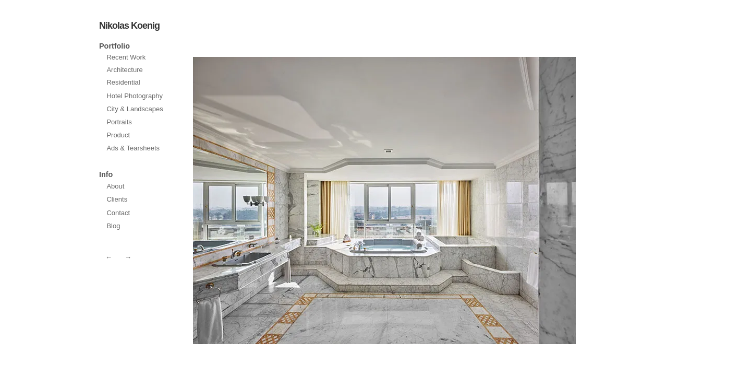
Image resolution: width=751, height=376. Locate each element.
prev (482, 200)
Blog (113, 226)
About (115, 186)
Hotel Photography (134, 96)
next (287, 200)
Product (118, 135)
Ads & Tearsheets (133, 148)
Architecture (124, 70)
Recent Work (126, 57)
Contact (118, 213)
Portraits (118, 122)
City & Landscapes (134, 109)
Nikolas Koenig (129, 25)
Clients (116, 199)
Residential (123, 82)
